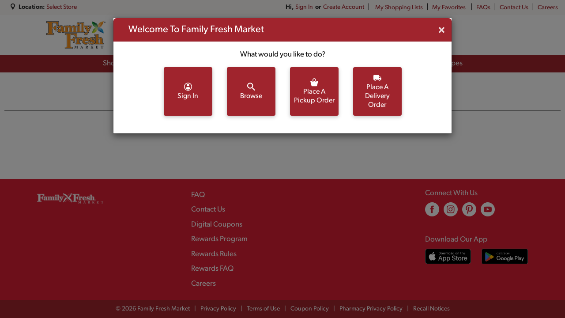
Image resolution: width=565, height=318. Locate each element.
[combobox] (188, 35)
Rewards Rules (214, 254)
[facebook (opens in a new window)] (432, 212)
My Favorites (449, 7)
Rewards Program (219, 239)
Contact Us (514, 7)
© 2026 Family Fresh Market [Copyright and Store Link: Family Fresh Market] (153, 309)
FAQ (198, 195)
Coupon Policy (309, 309)
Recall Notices (431, 309)
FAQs (483, 7)
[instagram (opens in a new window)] (451, 212)
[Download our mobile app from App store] (448, 256)
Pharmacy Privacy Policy (371, 309)
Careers (548, 7)
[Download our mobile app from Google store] (505, 256)
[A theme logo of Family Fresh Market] (75, 35)
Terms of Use (263, 309)
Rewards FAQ (212, 269)
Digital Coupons (216, 224)
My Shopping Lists (399, 7)
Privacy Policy (218, 309)
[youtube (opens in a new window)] (488, 212)
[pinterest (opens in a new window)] (469, 212)
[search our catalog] (221, 35)
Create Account (343, 7)
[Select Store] (62, 7)
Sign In (304, 7)
